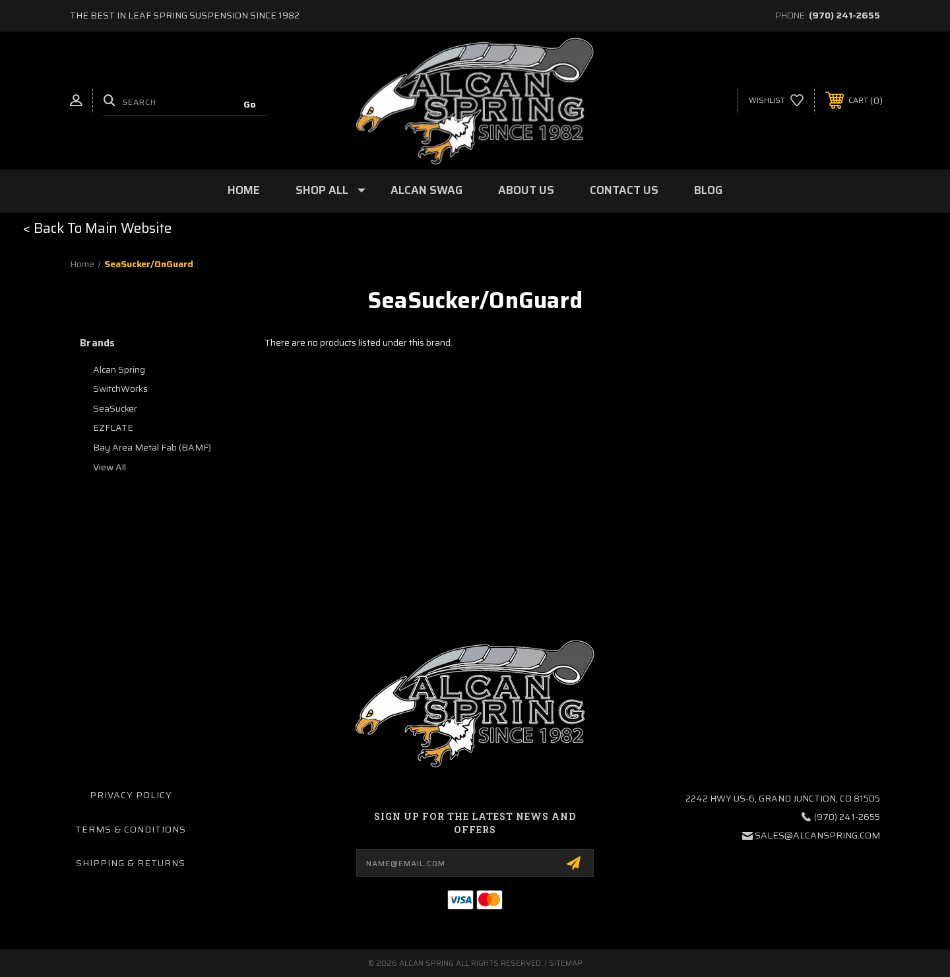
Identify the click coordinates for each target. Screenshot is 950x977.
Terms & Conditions (130, 829)
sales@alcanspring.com (817, 835)
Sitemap (566, 963)
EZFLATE (113, 427)
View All (109, 467)
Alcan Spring (119, 369)
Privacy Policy (131, 795)
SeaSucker (115, 408)
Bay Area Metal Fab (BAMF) (152, 447)
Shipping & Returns (130, 863)
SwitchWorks (120, 388)
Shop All (330, 190)
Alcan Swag (426, 190)
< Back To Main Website (97, 228)
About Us (526, 190)
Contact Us (624, 190)
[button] (97, 228)
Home (244, 190)
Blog (708, 190)
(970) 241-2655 (844, 15)
